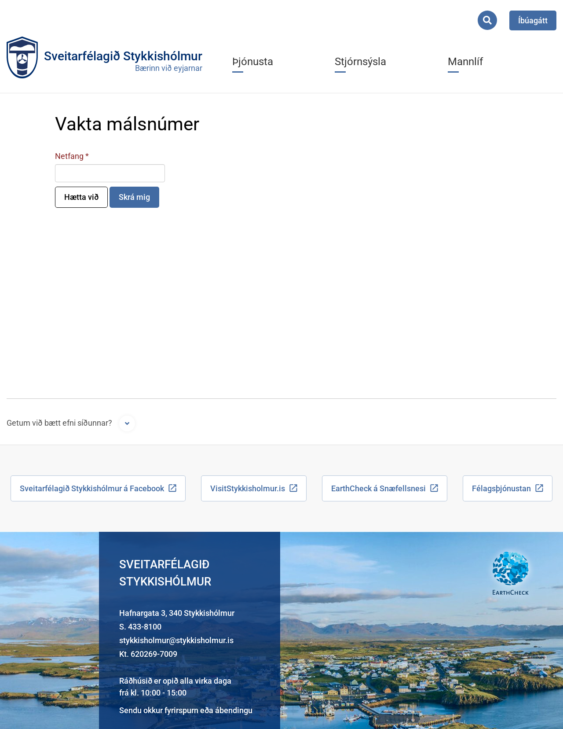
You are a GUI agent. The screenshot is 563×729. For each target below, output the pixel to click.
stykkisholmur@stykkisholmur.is (176, 640)
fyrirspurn (181, 710)
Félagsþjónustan (501, 488)
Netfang (69, 156)
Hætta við (81, 197)
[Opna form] (127, 423)
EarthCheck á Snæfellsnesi (378, 488)
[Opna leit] (487, 20)
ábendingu (233, 710)
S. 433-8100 (140, 626)
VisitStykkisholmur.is (247, 488)
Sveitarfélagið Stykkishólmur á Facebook (92, 488)
